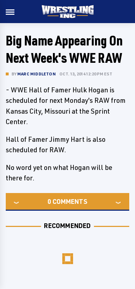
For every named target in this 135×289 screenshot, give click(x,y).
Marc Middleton (36, 73)
